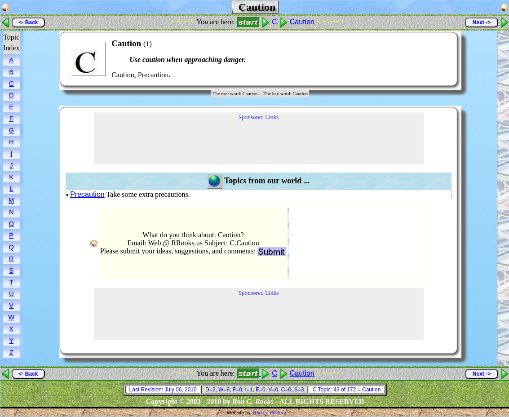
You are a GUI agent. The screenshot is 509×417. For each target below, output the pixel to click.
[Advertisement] (423, 59)
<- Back (28, 22)
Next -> (482, 22)
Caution (302, 22)
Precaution (87, 194)
